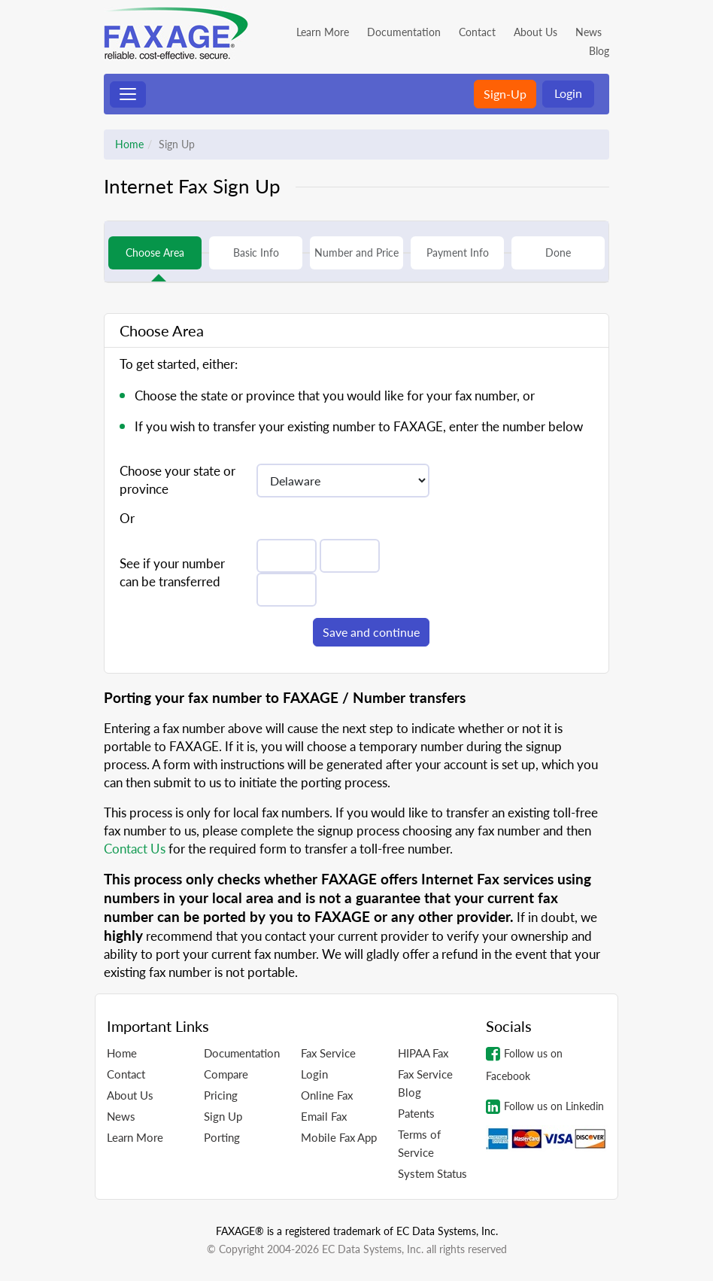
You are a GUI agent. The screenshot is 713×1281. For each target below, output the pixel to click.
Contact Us (134, 849)
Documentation (404, 32)
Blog (599, 50)
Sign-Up (505, 94)
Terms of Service (419, 1143)
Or (127, 518)
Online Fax (327, 1095)
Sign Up (223, 1116)
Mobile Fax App (339, 1137)
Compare (226, 1074)
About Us (535, 32)
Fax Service (328, 1053)
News (588, 32)
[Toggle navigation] (128, 94)
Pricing (221, 1095)
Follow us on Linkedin (545, 1106)
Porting (222, 1137)
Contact (477, 32)
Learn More (322, 32)
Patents (416, 1113)
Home (129, 144)
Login (568, 93)
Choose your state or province (177, 480)
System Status (432, 1173)
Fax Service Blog (425, 1083)
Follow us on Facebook (524, 1063)
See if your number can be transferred (172, 572)
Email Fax (324, 1116)
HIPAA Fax (423, 1053)
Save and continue (371, 632)
